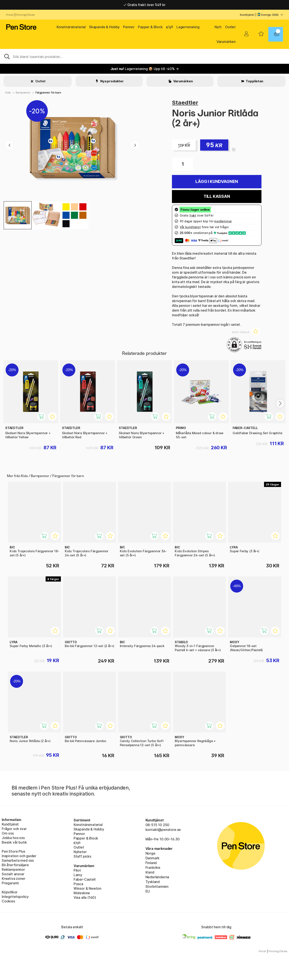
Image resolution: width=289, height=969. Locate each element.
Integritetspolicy (15, 896)
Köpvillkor (9, 892)
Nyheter (80, 852)
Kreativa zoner (13, 878)
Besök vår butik (14, 842)
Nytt (218, 27)
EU (147, 891)
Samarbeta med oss (18, 860)
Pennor (128, 27)
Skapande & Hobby (104, 27)
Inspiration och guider (19, 856)
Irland (149, 872)
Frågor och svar (14, 829)
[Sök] (144, 56)
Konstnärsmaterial (71, 27)
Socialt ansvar (13, 874)
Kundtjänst (247, 14)
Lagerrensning (187, 27)
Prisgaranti (10, 883)
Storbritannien (157, 886)
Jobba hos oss (13, 838)
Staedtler (185, 102)
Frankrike (152, 867)
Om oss (8, 833)
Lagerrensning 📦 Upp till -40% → (144, 69)
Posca (78, 884)
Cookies (8, 901)
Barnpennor (23, 92)
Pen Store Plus (13, 851)
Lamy (78, 875)
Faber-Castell (85, 879)
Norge (150, 853)
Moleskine (82, 893)
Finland (151, 863)
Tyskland (152, 882)
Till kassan (217, 196)
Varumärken (226, 41)
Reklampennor (13, 869)
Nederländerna (157, 877)
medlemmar (223, 221)
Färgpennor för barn (48, 92)
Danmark (152, 858)
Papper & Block (150, 27)
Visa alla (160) (85, 897)
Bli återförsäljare (15, 865)
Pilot (77, 870)
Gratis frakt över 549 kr (144, 5)
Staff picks (82, 856)
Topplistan (254, 81)
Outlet (230, 27)
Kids (8, 92)
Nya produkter (112, 81)
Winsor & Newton (87, 888)
